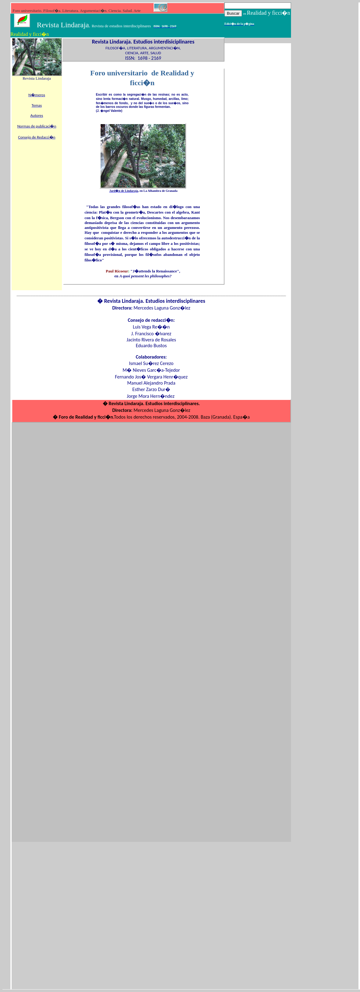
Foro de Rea (71, 417)
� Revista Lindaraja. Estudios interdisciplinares (151, 301)
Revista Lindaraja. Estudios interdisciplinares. (154, 403)
